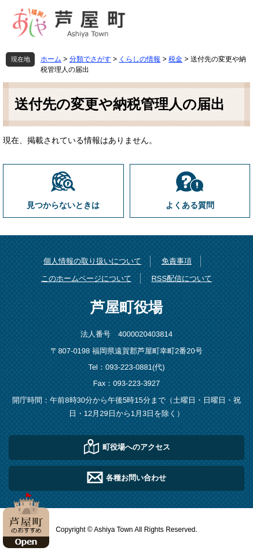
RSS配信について (181, 278)
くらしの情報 (139, 59)
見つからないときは (63, 205)
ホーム (51, 59)
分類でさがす (90, 59)
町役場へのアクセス (136, 446)
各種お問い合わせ (136, 477)
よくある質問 (190, 205)
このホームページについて (86, 278)
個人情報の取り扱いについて (92, 261)
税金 (175, 59)
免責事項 (177, 261)
